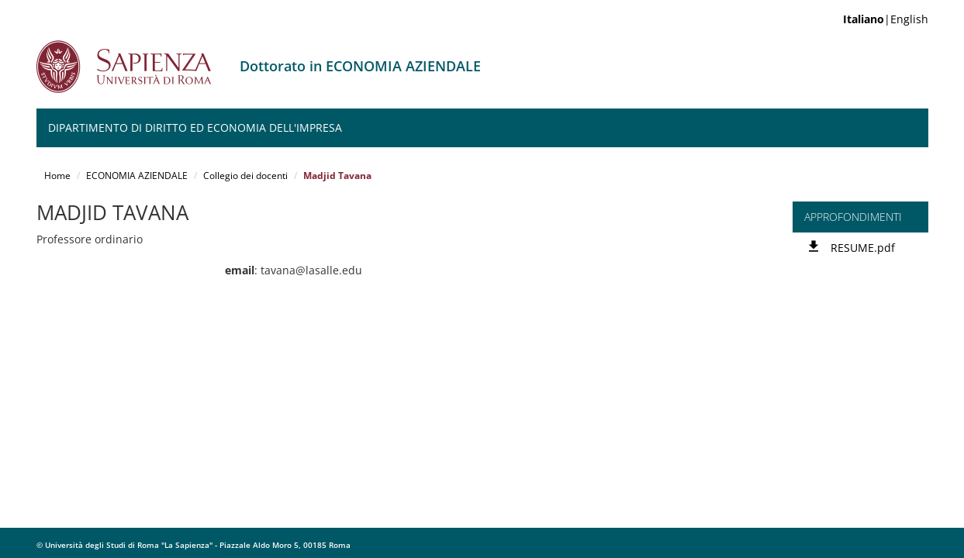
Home (57, 175)
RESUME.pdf (863, 247)
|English (885, 19)
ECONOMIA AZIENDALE (137, 175)
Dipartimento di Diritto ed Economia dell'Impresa (195, 127)
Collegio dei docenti (245, 175)
